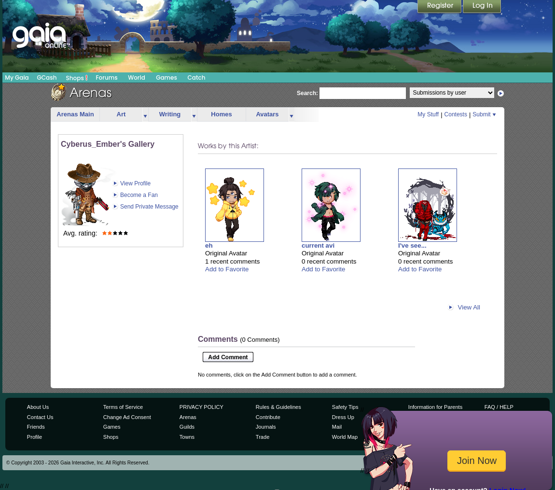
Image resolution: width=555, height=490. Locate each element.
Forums (106, 77)
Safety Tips (345, 407)
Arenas (188, 417)
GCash (47, 77)
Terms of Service (123, 407)
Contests (455, 114)
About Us (38, 407)
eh (209, 245)
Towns (187, 437)
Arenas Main (75, 114)
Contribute (268, 417)
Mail (337, 427)
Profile (34, 437)
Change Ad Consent (127, 417)
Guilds (187, 427)
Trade (262, 437)
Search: (307, 93)
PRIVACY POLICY (201, 407)
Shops (77, 78)
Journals (266, 427)
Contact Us (40, 417)
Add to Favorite (227, 269)
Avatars (267, 114)
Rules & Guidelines (278, 407)
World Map (345, 437)
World (136, 77)
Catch (197, 77)
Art (121, 114)
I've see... (412, 245)
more (145, 115)
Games (166, 77)
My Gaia (16, 77)
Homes (221, 114)
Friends (36, 427)
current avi (318, 245)
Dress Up (343, 417)
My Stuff (428, 114)
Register (440, 7)
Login (482, 7)
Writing (170, 114)
